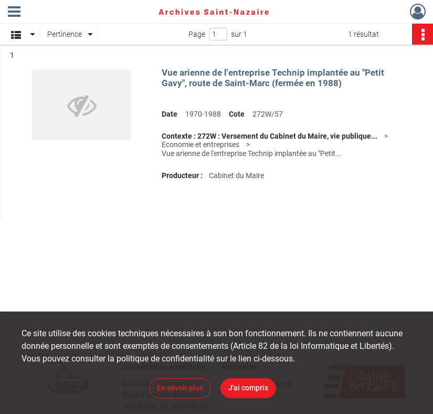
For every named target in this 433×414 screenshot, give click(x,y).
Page (196, 34)
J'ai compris (248, 388)
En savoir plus (180, 388)
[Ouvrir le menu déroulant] (14, 12)
